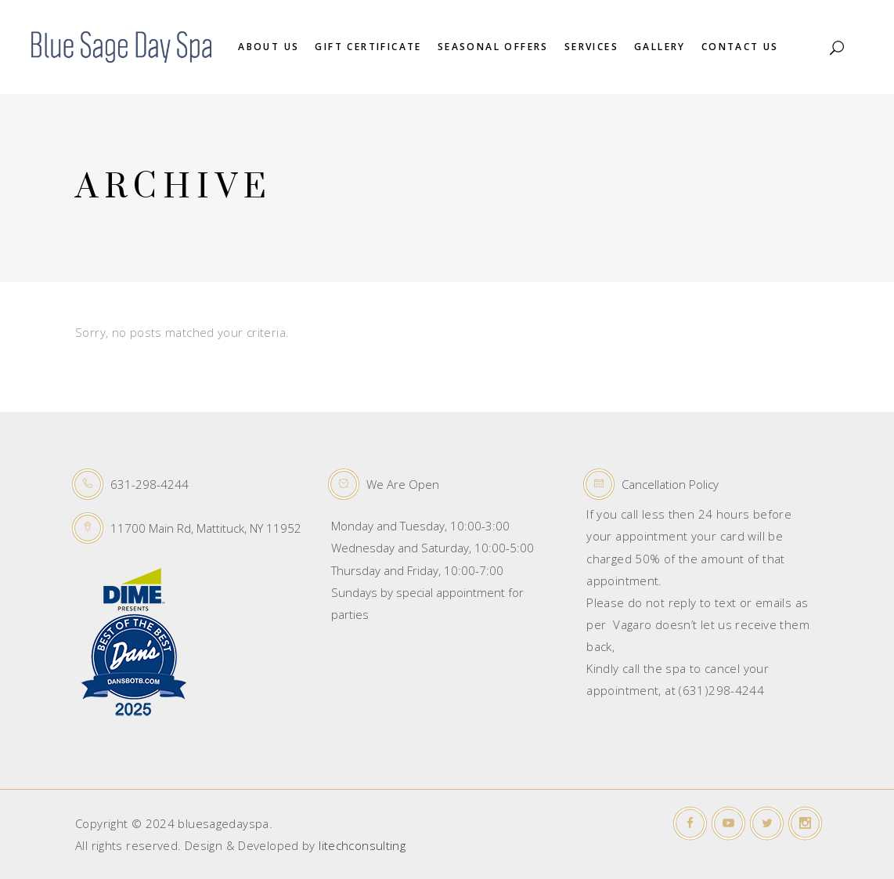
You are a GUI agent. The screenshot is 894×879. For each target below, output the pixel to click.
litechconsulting (362, 845)
